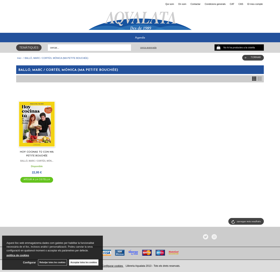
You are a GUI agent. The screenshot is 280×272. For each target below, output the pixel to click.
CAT (232, 4)
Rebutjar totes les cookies (52, 262)
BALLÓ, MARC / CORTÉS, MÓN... (36, 161)
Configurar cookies (112, 265)
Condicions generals (215, 4)
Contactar (195, 4)
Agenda (140, 37)
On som (182, 4)
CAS (240, 4)
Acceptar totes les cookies (84, 262)
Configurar (29, 262)
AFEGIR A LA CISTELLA (37, 179)
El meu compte (255, 4)
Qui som (169, 4)
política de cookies (18, 255)
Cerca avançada (148, 47)
